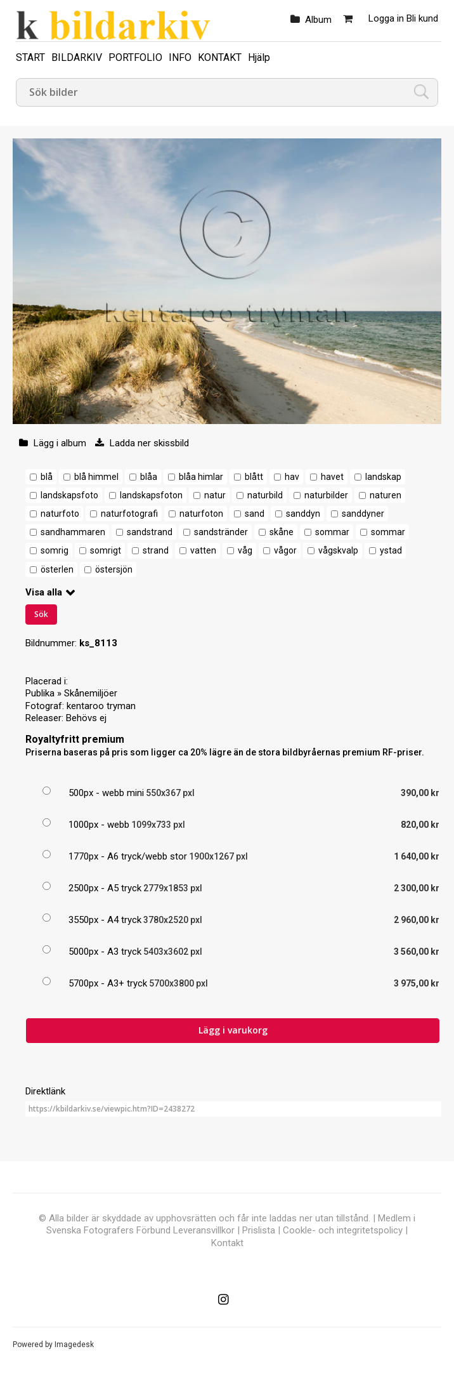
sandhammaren (73, 532)
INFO (180, 57)
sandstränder (221, 532)
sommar (332, 532)
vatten (203, 550)
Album (318, 19)
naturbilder (326, 495)
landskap (383, 477)
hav (292, 477)
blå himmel (96, 477)
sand (254, 513)
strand (156, 550)
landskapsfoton (151, 495)
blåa (148, 477)
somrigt (105, 550)
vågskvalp (338, 550)
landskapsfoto (69, 495)
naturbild (265, 495)
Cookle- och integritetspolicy (343, 1230)
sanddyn (303, 513)
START (30, 57)
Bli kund (422, 18)
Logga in (386, 18)
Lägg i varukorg (233, 1030)
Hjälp (259, 57)
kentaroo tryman (101, 706)
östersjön (114, 569)
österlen (57, 569)
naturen (385, 495)
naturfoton (201, 513)
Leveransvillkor (204, 1230)
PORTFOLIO (135, 57)
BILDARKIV (76, 57)
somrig (54, 550)
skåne (281, 532)
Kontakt (227, 1243)
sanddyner (363, 513)
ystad (391, 550)
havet (332, 477)
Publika (40, 693)
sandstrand (149, 532)
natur (215, 495)
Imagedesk (74, 1344)
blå (47, 477)
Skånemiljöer (90, 693)
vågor (285, 550)
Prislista (258, 1230)
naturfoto (60, 513)
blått (254, 477)
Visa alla (43, 592)
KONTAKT (220, 57)
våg (245, 550)
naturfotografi (129, 513)
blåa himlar (201, 477)
